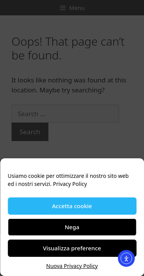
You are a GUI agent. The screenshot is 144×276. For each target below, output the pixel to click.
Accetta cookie (72, 206)
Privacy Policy (70, 183)
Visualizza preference (72, 248)
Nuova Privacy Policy (72, 265)
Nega (72, 227)
